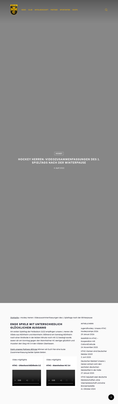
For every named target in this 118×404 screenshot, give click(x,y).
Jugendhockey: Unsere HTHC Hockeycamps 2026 (93, 330)
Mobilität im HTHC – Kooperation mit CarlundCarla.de (89, 341)
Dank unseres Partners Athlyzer (23, 349)
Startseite (14, 317)
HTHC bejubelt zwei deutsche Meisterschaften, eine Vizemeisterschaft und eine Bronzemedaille (94, 381)
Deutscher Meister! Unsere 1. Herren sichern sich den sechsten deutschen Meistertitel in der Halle (93, 365)
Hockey (59, 153)
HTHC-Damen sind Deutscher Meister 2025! (94, 353)
